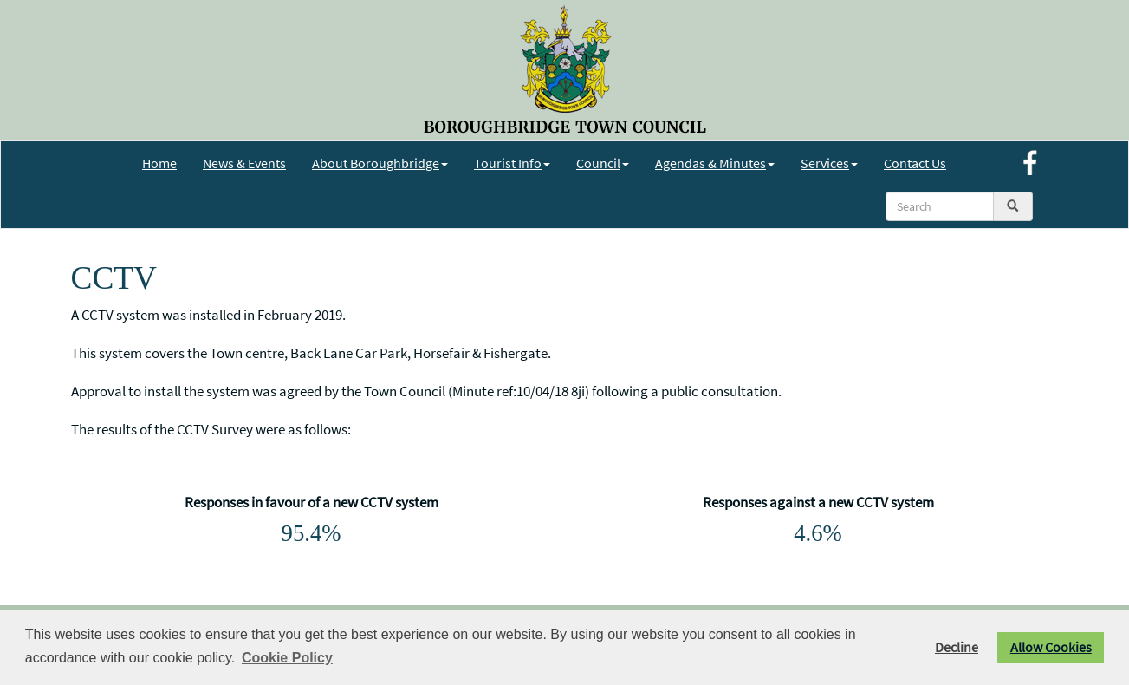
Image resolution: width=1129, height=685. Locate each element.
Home (159, 163)
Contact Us (915, 163)
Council (602, 163)
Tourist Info (512, 163)
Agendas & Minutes (715, 163)
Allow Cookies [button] (1051, 647)
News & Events (244, 163)
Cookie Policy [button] (287, 657)
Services (829, 163)
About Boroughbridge (380, 163)
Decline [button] (956, 647)
